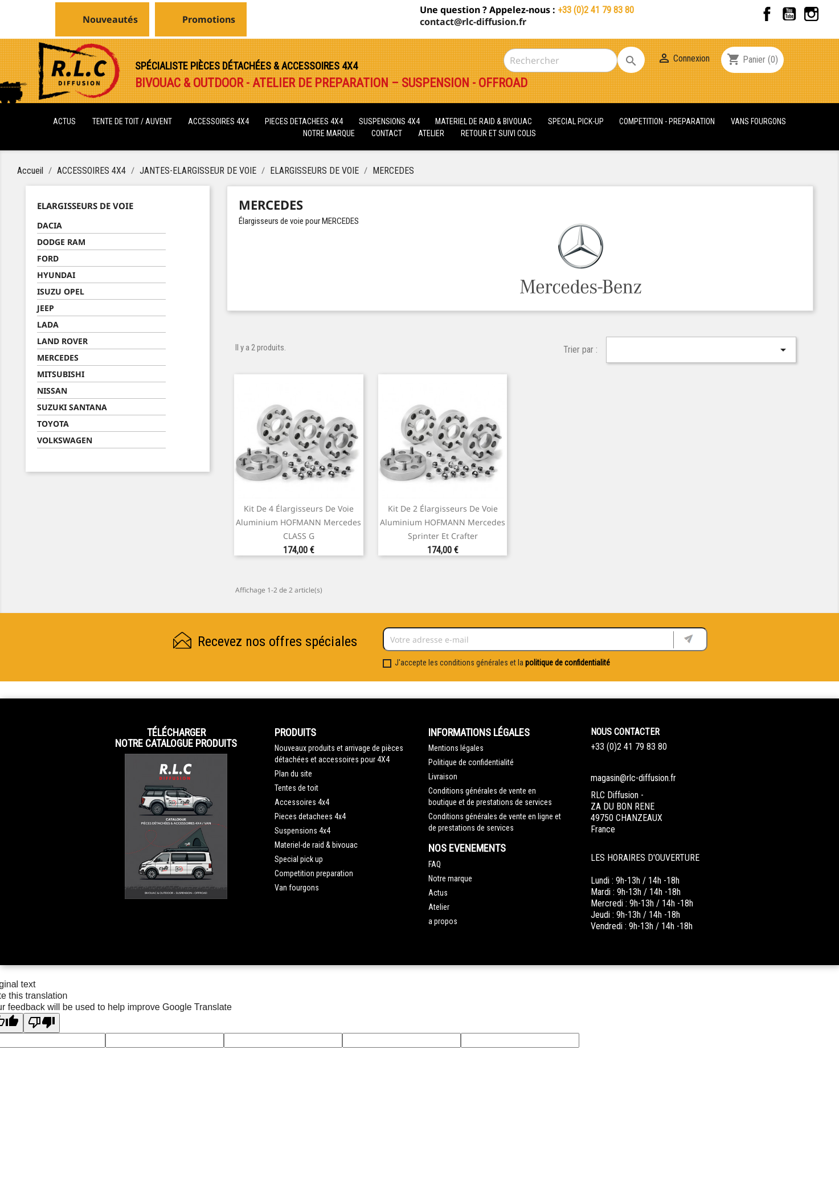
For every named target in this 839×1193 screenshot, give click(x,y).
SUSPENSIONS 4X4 (390, 121)
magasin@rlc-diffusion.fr (633, 778)
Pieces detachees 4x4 (310, 816)
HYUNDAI (56, 274)
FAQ (434, 864)
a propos (442, 921)
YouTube (789, 14)
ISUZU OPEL (60, 291)
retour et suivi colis (498, 133)
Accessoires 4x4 (302, 802)
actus (64, 121)
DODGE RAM (61, 241)
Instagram (811, 14)
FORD (48, 258)
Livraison (442, 776)
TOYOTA (53, 423)
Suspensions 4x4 (302, 830)
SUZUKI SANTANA (72, 407)
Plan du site (293, 773)
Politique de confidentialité (471, 762)
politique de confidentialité (567, 662)
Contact (386, 133)
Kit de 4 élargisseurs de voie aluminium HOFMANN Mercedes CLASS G (298, 522)
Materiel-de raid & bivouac (316, 844)
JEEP (45, 308)
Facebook (767, 14)
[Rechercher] (560, 60)
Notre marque (329, 133)
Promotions (208, 19)
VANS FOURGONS (758, 121)
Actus (438, 892)
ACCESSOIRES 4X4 (219, 121)
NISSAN (52, 390)
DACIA (49, 225)
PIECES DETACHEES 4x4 (305, 121)
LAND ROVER (62, 341)
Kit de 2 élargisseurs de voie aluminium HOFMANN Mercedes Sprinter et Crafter (442, 522)
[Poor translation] (41, 1023)
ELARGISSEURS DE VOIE (85, 205)
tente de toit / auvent (132, 121)
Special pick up (299, 859)
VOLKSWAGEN (64, 440)
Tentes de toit (296, 787)
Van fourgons (297, 887)
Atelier (431, 133)
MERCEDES (58, 357)
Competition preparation (314, 873)
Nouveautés (110, 19)
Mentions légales (456, 748)
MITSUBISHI (60, 374)
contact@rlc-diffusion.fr (473, 21)
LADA (48, 324)
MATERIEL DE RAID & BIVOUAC (484, 121)
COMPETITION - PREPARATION (668, 121)
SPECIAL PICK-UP (576, 121)
